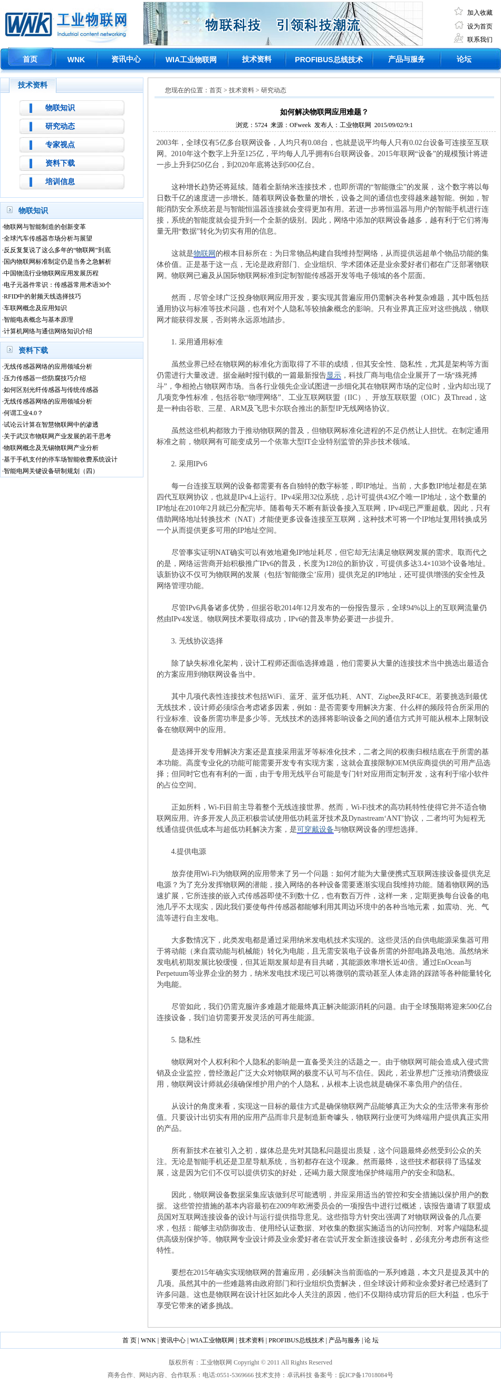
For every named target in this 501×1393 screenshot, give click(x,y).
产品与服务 (406, 59)
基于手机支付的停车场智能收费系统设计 (61, 459)
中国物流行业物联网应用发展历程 (51, 273)
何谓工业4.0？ (23, 413)
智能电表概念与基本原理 (38, 319)
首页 (30, 59)
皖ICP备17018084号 (366, 1375)
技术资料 (257, 59)
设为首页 (480, 26)
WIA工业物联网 (212, 1340)
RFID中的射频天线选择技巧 (42, 296)
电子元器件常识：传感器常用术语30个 (57, 285)
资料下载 (60, 163)
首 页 (129, 1340)
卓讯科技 (299, 1375)
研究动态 (60, 126)
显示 (333, 375)
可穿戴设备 (315, 829)
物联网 (205, 253)
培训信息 (60, 182)
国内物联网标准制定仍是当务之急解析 (57, 261)
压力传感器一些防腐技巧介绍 (45, 378)
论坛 (464, 59)
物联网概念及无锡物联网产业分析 (51, 447)
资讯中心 (126, 59)
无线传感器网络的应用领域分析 (48, 366)
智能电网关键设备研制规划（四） (51, 471)
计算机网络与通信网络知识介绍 (48, 331)
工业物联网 (191, 60)
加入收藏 (480, 12)
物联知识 (60, 108)
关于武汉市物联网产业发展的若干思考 (57, 436)
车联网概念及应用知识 (35, 308)
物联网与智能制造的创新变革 (45, 226)
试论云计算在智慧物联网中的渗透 (51, 424)
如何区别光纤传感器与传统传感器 (51, 389)
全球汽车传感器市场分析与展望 (48, 238)
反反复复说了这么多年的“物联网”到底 (57, 250)
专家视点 (60, 145)
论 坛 (371, 1340)
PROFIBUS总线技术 (296, 1340)
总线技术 (328, 60)
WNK (76, 59)
